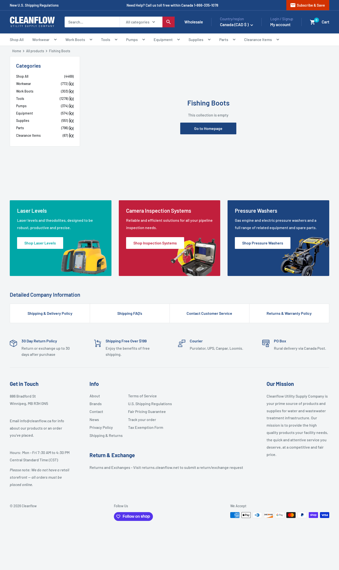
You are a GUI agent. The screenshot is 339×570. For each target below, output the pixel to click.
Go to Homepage (208, 128)
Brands (96, 403)
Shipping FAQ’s (129, 313)
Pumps (135, 40)
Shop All (17, 39)
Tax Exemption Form (145, 427)
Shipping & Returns (106, 435)
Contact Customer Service (209, 313)
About (95, 395)
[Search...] (92, 22)
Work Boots (78, 40)
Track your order (142, 419)
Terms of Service (142, 395)
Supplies (200, 40)
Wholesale (193, 21)
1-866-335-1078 (206, 5)
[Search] (168, 22)
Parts (227, 40)
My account (280, 24)
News (94, 419)
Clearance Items (261, 40)
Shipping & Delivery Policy (50, 313)
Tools (109, 40)
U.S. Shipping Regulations (145, 403)
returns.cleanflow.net (160, 467)
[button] (313, 22)
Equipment (167, 40)
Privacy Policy (101, 427)
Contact (96, 411)
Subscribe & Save (307, 5)
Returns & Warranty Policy (289, 313)
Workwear (44, 40)
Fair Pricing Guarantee (145, 411)
